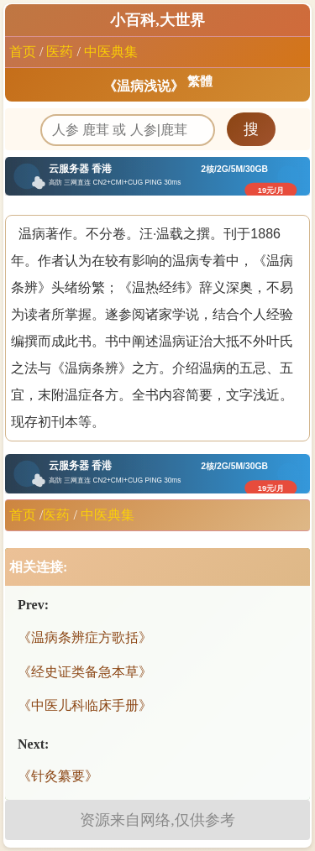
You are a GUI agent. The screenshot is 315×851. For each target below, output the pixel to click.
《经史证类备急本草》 (85, 672)
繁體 (200, 81)
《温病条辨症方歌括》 (85, 637)
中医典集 (111, 51)
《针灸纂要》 (58, 776)
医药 (59, 51)
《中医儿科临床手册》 (85, 705)
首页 (22, 51)
